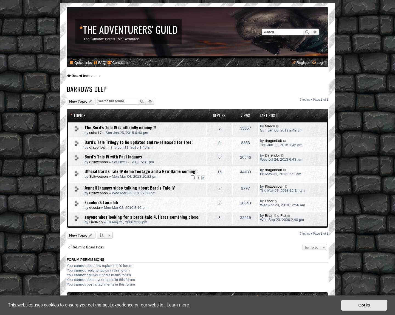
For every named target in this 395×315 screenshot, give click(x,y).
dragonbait (97, 147)
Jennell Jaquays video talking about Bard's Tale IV (129, 187)
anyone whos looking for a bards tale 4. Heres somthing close (141, 216)
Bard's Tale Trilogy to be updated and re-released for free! (138, 142)
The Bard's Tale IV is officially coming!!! (120, 127)
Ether (269, 201)
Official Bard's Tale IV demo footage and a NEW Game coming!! (141, 171)
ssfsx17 (95, 133)
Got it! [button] (364, 305)
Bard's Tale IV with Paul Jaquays (113, 156)
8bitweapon (98, 162)
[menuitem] (99, 63)
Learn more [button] (178, 305)
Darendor (272, 155)
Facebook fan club (101, 202)
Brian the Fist (275, 215)
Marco (270, 126)
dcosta (94, 208)
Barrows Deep (86, 89)
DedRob (96, 222)
